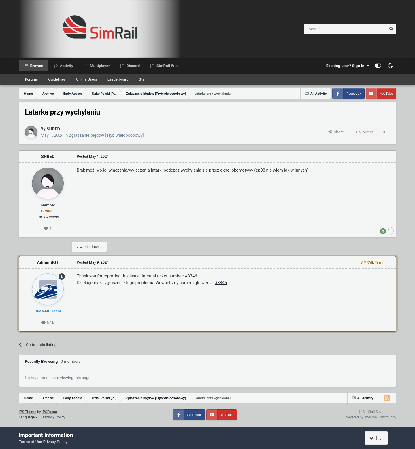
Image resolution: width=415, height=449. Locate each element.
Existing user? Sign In (347, 65)
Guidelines (57, 79)
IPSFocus (49, 412)
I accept (379, 438)
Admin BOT (48, 262)
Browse (36, 65)
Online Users (86, 79)
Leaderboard (118, 79)
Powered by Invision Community (370, 417)
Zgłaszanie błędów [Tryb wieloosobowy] (106, 135)
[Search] (331, 29)
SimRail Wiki (167, 65)
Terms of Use (30, 441)
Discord (132, 65)
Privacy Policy (54, 417)
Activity (66, 65)
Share (336, 132)
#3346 (191, 276)
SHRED (53, 129)
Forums (31, 79)
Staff (143, 79)
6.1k (48, 322)
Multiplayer (99, 65)
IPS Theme (27, 412)
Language (28, 417)
